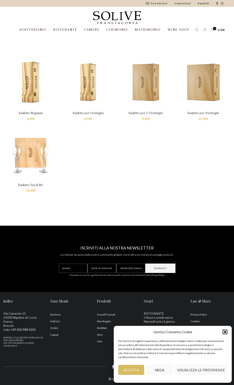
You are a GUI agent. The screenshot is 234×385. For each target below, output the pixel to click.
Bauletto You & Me (30, 202)
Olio (99, 357)
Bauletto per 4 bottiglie (204, 129)
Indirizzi (55, 337)
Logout (54, 351)
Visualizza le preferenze (201, 370)
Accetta (131, 370)
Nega (159, 370)
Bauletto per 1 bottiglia (87, 129)
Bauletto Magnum (30, 129)
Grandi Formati (106, 330)
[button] (225, 332)
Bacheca (55, 330)
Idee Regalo (104, 337)
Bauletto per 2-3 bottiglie (146, 129)
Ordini (54, 344)
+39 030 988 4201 (23, 346)
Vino (100, 351)
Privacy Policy (158, 291)
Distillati (102, 344)
